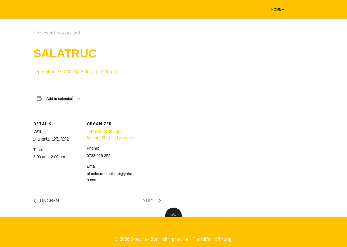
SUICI (149, 201)
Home (278, 9)
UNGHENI (50, 201)
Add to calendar (59, 99)
